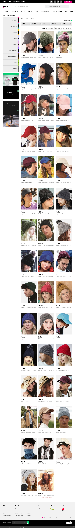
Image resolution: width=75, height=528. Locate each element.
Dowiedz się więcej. (34, 527)
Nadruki (39, 511)
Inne (66, 11)
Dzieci (23, 11)
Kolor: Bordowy (58, 28)
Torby (36, 11)
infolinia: (55, 2)
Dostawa (18, 1)
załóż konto (61, 2)
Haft (39, 509)
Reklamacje (29, 515)
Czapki (30, 11)
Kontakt (9, 1)
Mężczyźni (15, 11)
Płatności (23, 1)
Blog (14, 1)
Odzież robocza (57, 11)
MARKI (15, 68)
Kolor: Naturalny (49, 28)
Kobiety (7, 11)
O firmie (4, 1)
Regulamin (28, 513)
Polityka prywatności (7, 515)
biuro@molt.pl (51, 2)
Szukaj (69, 6)
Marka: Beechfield (67, 28)
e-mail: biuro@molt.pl (19, 515)
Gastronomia (45, 11)
